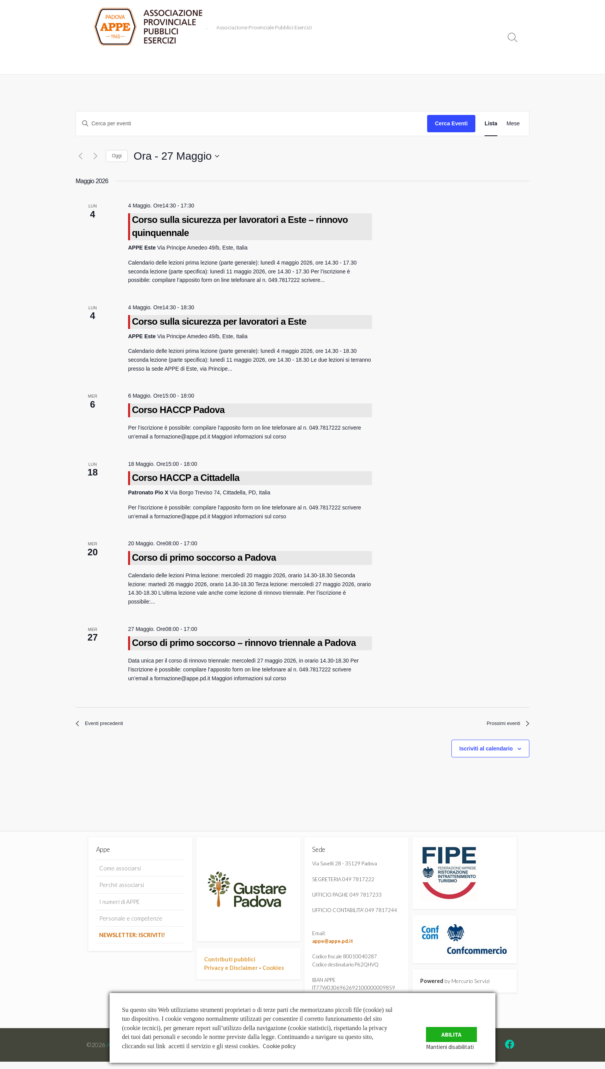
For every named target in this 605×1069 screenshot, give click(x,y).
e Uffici (272, 60)
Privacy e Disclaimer (231, 970)
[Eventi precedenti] (80, 156)
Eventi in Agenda (151, 60)
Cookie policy (280, 1046)
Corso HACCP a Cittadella (185, 477)
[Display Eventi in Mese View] (513, 123)
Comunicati (105, 60)
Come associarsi (120, 871)
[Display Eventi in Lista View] (491, 123)
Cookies (273, 970)
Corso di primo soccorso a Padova (204, 557)
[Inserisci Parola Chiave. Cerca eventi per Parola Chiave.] (251, 123)
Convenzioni (200, 60)
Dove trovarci (349, 60)
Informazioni (307, 60)
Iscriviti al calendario (486, 751)
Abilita (455, 1030)
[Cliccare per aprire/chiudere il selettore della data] (176, 156)
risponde (239, 60)
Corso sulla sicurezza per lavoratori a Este (219, 321)
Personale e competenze (130, 921)
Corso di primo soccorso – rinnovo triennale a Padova (244, 642)
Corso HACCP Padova (178, 410)
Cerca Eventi (451, 123)
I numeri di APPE (119, 904)
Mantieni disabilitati (456, 1046)
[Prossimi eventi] (95, 156)
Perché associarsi (121, 888)
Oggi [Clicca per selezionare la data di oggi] (117, 155)
